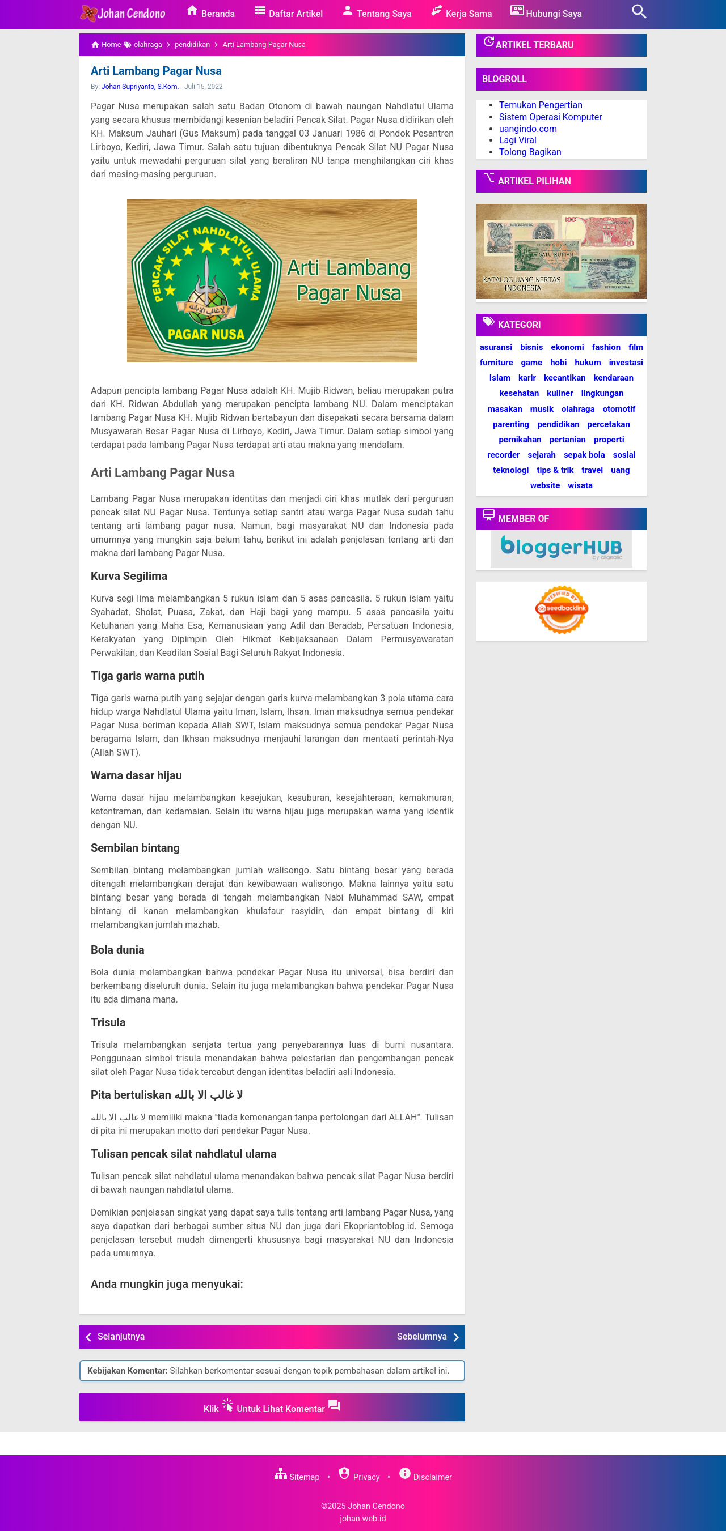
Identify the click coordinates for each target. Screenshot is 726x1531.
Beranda (210, 11)
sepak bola (584, 455)
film (635, 347)
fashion (606, 347)
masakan (505, 409)
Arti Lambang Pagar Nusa (156, 71)
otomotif (619, 409)
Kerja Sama (461, 11)
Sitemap (296, 1477)
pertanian (568, 439)
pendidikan (558, 424)
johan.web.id (363, 1519)
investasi (626, 362)
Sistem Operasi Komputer (550, 117)
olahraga (578, 409)
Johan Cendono (376, 1506)
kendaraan (614, 378)
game (531, 362)
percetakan (609, 424)
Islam (499, 378)
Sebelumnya (422, 1336)
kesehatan (519, 393)
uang (620, 470)
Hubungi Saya (546, 11)
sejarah (541, 455)
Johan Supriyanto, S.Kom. (140, 87)
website (545, 485)
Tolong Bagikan (530, 152)
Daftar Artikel (288, 11)
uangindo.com (528, 128)
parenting (511, 424)
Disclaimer (425, 1477)
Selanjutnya (121, 1336)
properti (609, 439)
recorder (503, 455)
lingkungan (602, 393)
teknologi (511, 470)
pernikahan (520, 439)
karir (527, 378)
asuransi (496, 347)
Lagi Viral (518, 140)
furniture (496, 362)
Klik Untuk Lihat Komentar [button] (272, 1406)
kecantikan (565, 378)
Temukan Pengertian (541, 105)
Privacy (358, 1477)
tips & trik (555, 470)
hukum (588, 362)
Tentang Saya (376, 11)
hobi (558, 362)
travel (592, 470)
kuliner (560, 393)
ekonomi (567, 347)
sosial (624, 455)
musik (542, 409)
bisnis (531, 347)
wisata (580, 485)
